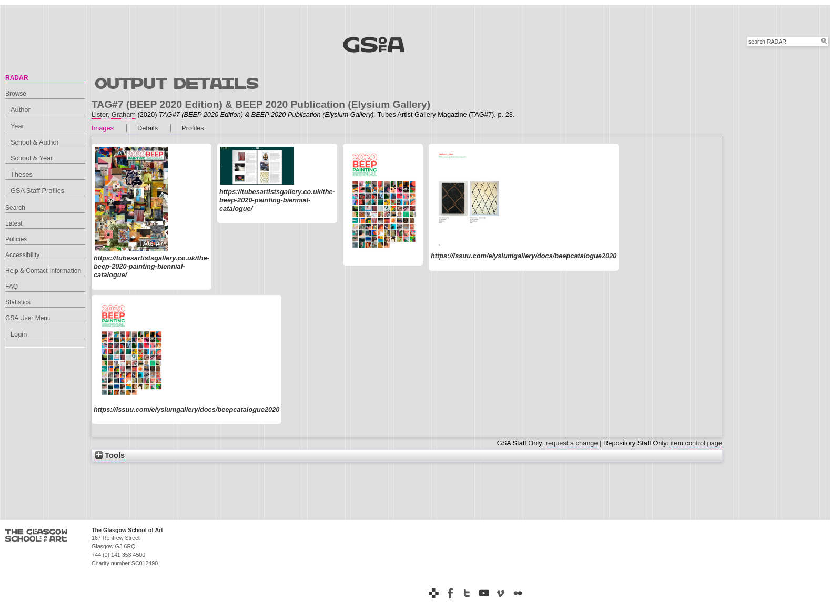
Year (17, 126)
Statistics (18, 302)
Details (147, 128)
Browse (15, 93)
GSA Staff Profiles (37, 191)
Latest (14, 223)
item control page (696, 443)
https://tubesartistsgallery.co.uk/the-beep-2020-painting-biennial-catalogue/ (151, 266)
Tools (110, 455)
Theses (22, 174)
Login (19, 334)
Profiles (192, 128)
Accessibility (22, 255)
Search (15, 207)
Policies (16, 239)
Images (103, 128)
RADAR (16, 78)
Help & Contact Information (43, 270)
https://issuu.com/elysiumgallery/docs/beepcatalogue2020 (523, 256)
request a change (572, 443)
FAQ (11, 286)
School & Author (35, 142)
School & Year (32, 158)
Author (21, 110)
